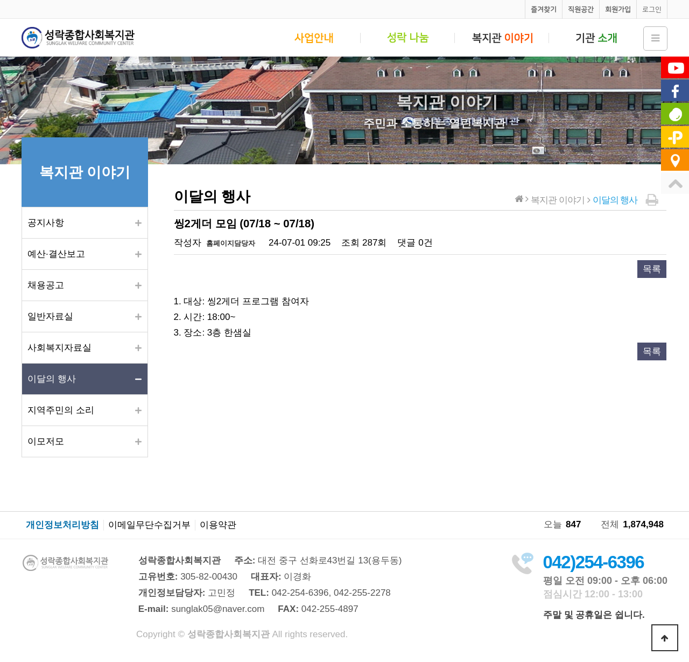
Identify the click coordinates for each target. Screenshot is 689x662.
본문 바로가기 (0, 0)
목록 (652, 269)
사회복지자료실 (59, 348)
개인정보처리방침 (62, 525)
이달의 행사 (51, 379)
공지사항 (45, 223)
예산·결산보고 (56, 254)
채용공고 (45, 285)
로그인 (652, 9)
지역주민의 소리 (60, 410)
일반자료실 (50, 316)
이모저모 (45, 441)
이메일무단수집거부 (149, 525)
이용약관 (218, 525)
